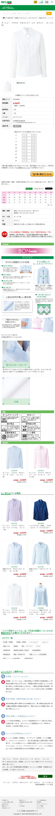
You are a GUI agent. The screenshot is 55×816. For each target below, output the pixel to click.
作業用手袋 (6, 650)
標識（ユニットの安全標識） (38, 654)
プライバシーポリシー (42, 804)
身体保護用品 (36, 650)
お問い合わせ (5, 804)
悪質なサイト (5, 806)
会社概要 (39, 802)
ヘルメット (45, 642)
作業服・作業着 (21, 642)
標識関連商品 (29, 658)
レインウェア (34, 642)
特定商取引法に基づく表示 (25, 802)
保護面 (16, 646)
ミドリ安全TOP (8, 18)
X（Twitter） (22, 806)
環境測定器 (6, 654)
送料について (22, 800)
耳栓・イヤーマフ (26, 646)
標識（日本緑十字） (20, 654)
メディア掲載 (40, 806)
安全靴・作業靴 (8, 642)
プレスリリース (40, 808)
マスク (38, 646)
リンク (21, 804)
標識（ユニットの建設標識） (12, 658)
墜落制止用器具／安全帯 (21, 650)
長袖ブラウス (42, 18)
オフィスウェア (33, 18)
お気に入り (29, 188)
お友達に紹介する (38, 188)
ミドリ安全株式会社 (41, 800)
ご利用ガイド (5, 800)
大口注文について (6, 808)
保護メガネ (6, 646)
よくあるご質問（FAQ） (8, 802)
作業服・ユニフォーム (20, 18)
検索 (49, 13)
